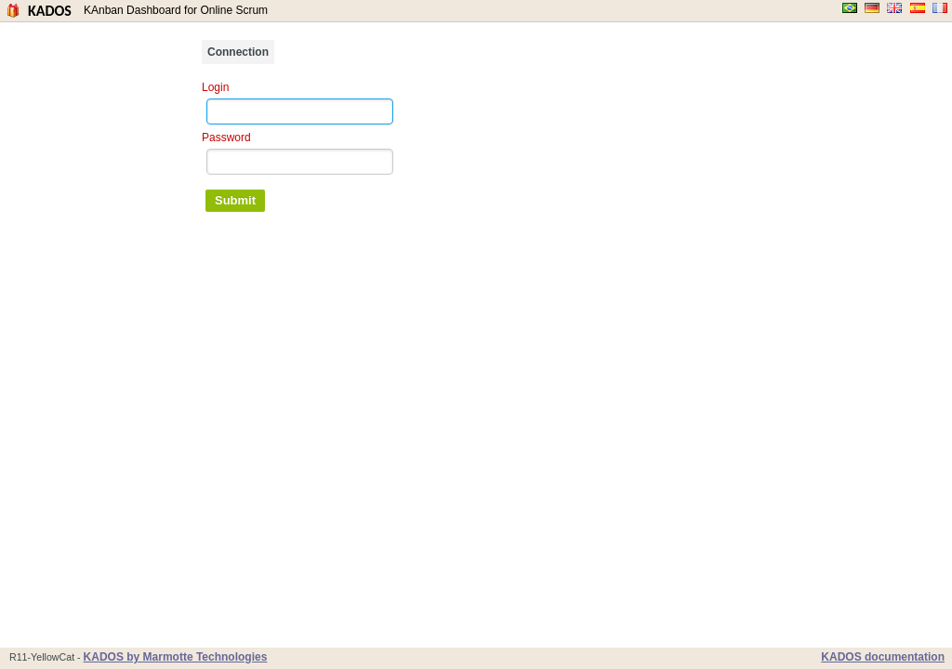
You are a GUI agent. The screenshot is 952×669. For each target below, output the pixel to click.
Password (226, 137)
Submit (235, 200)
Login (215, 87)
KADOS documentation (883, 656)
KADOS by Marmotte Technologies (176, 656)
